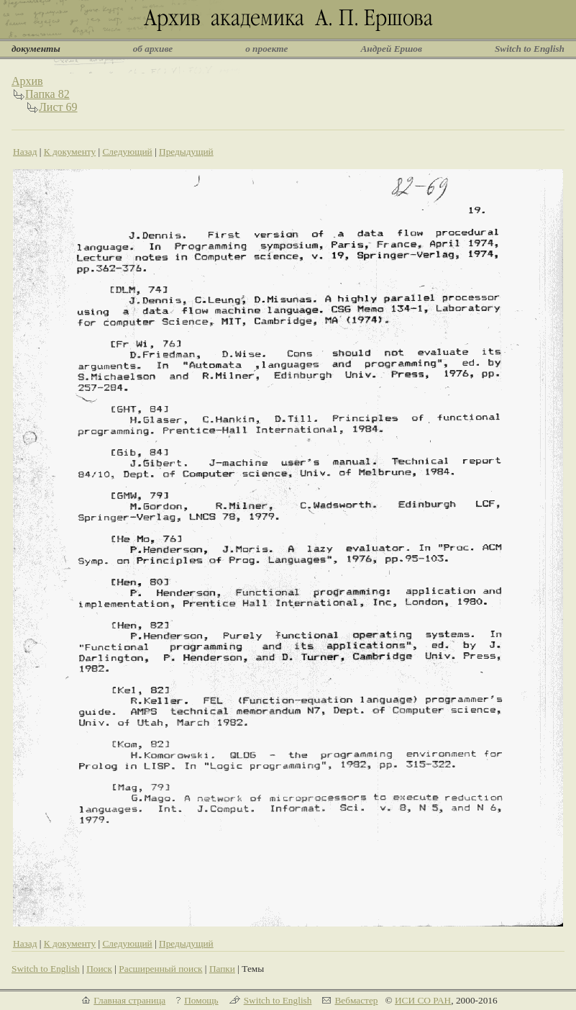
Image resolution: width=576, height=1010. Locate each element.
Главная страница (129, 1000)
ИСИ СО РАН (423, 1000)
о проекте (266, 48)
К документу (70, 151)
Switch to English (529, 48)
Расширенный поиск (160, 968)
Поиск (99, 968)
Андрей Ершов (391, 48)
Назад (25, 151)
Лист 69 (58, 107)
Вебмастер (356, 1000)
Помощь (201, 1000)
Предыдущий (186, 151)
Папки (222, 968)
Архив (27, 81)
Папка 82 (47, 94)
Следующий (127, 151)
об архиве (153, 48)
